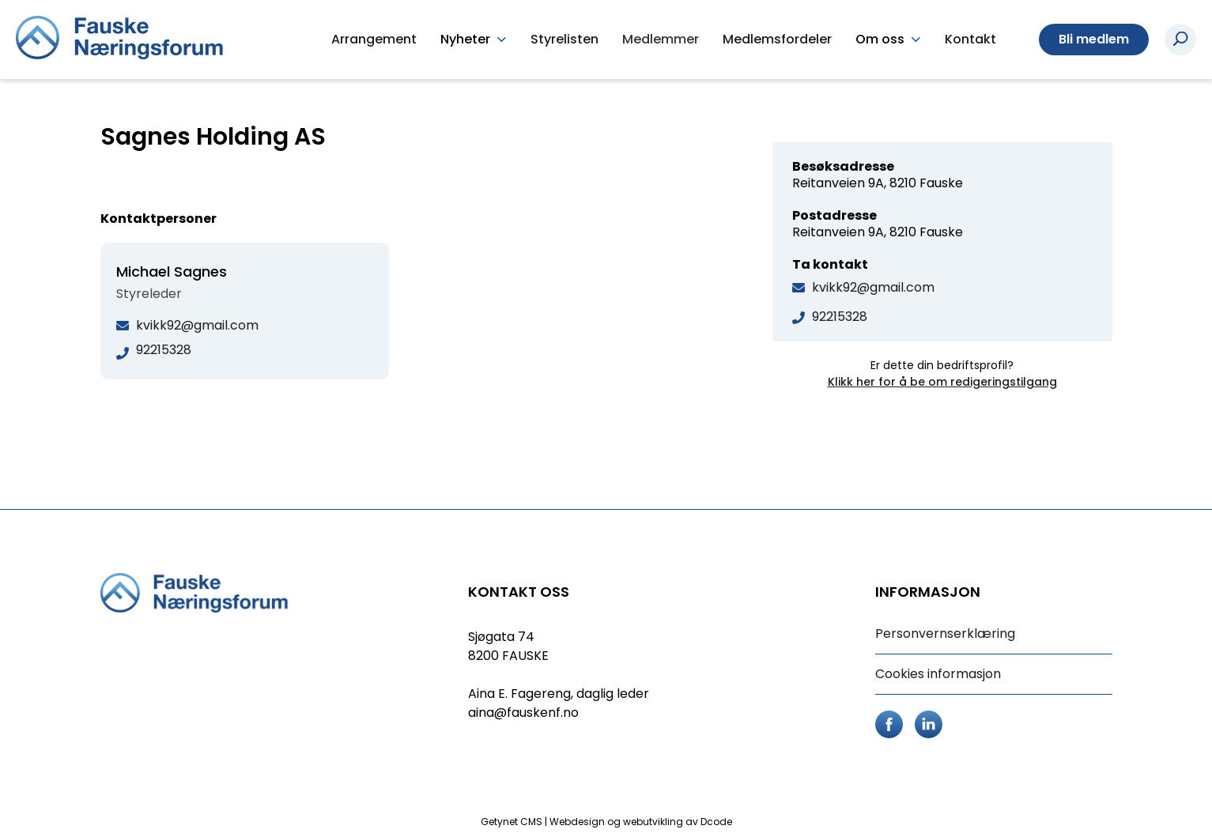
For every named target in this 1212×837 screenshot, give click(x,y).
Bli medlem (1094, 39)
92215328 (839, 316)
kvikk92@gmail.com (873, 287)
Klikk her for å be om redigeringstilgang (942, 382)
